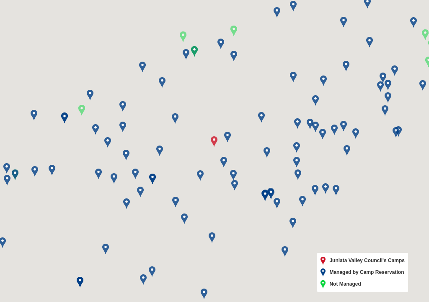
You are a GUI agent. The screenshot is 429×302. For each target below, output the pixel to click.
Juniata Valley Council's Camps (362, 261)
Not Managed (340, 284)
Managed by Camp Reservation (362, 272)
